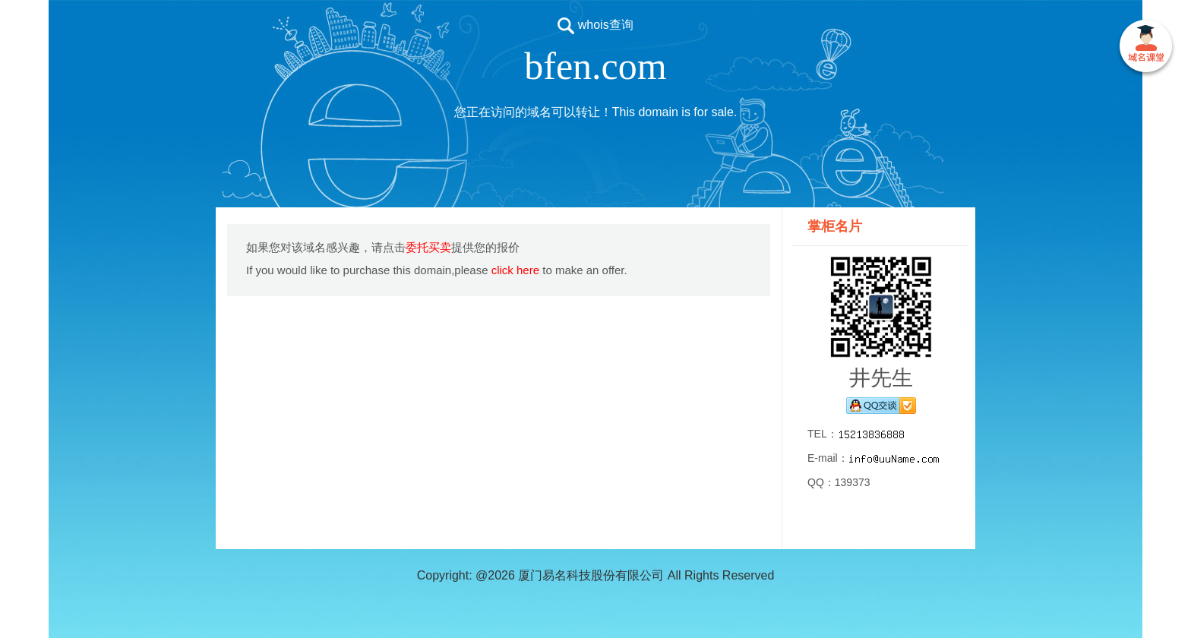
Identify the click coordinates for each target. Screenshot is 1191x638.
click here (515, 270)
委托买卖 (428, 247)
